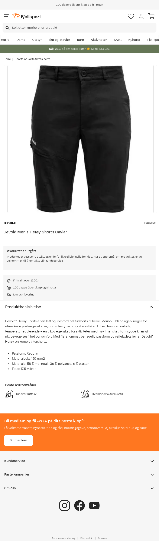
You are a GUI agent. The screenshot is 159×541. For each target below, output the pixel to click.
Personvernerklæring (63, 538)
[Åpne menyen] (6, 16)
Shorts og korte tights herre (32, 59)
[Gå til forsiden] (26, 16)
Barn (80, 40)
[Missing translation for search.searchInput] (7, 28)
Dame (20, 40)
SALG (117, 40)
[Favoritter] (130, 16)
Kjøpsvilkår (86, 538)
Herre (5, 40)
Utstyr (37, 40)
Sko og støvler (59, 40)
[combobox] (79, 28)
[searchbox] (84, 28)
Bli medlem (18, 440)
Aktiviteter (99, 40)
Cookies (102, 538)
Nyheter (134, 40)
